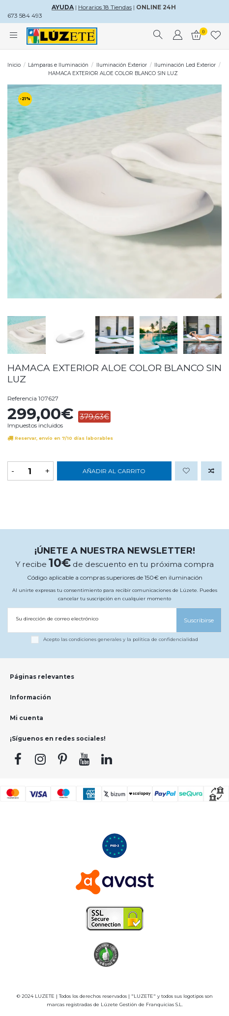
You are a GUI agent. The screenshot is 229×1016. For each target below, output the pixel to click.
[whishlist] (216, 36)
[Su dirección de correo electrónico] (92, 618)
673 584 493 (24, 15)
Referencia (22, 398)
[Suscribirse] (198, 620)
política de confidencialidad (165, 639)
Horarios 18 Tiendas (105, 7)
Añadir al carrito (114, 471)
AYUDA (63, 7)
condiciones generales (95, 639)
